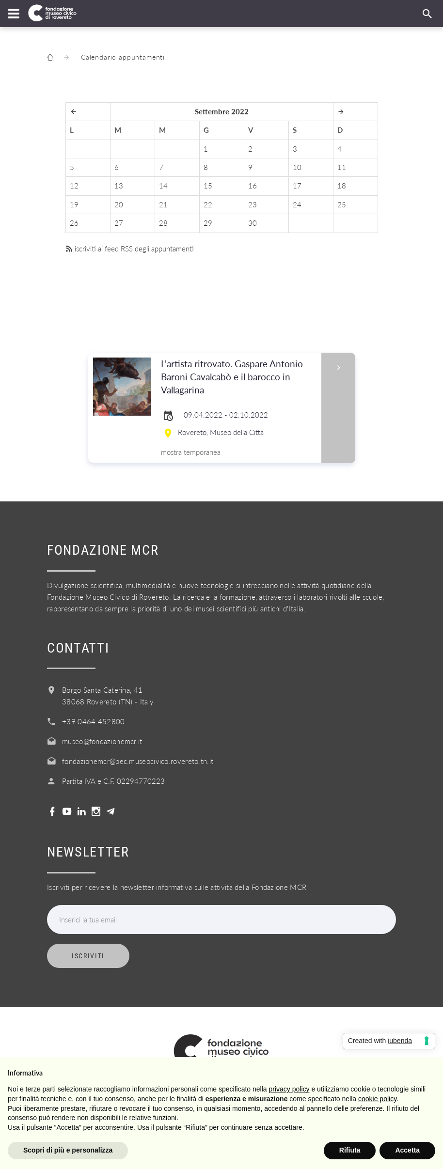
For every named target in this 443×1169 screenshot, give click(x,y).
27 (118, 222)
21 (163, 204)
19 (74, 204)
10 (297, 167)
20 (118, 204)
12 (74, 185)
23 (252, 204)
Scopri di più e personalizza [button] (67, 1150)
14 (163, 185)
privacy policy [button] (289, 1089)
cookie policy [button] (377, 1099)
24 (297, 204)
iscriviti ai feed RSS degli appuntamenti (129, 248)
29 (208, 222)
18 (341, 185)
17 (297, 185)
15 (208, 185)
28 (163, 222)
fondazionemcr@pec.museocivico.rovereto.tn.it (137, 761)
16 (252, 185)
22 (208, 204)
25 (341, 204)
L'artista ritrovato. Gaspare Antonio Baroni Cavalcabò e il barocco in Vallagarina (238, 377)
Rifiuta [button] (350, 1150)
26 (74, 222)
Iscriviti (88, 956)
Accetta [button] (407, 1150)
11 (341, 167)
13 (118, 185)
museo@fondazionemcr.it (102, 741)
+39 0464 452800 (93, 721)
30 (252, 222)
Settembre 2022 (222, 111)
